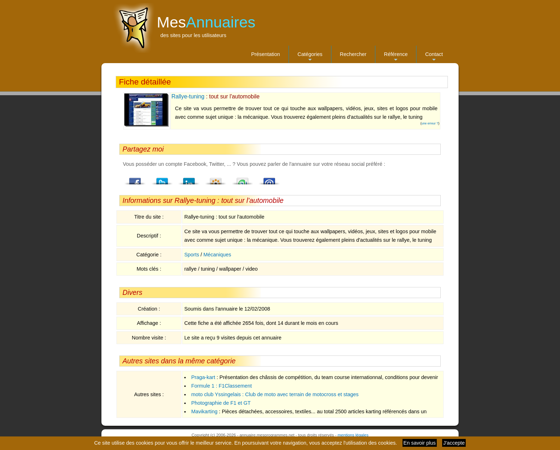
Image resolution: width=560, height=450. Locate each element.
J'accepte (454, 443)
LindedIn (188, 179)
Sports (191, 254)
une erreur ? (429, 123)
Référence (396, 57)
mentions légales (353, 435)
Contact (434, 57)
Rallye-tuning (187, 96)
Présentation (265, 54)
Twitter (162, 179)
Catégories (310, 57)
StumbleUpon (242, 179)
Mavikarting (204, 411)
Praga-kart (203, 377)
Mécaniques (217, 254)
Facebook (135, 179)
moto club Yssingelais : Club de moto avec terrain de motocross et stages (274, 394)
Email (269, 179)
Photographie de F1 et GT (220, 403)
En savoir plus (420, 443)
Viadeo (215, 179)
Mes (206, 22)
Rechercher (353, 54)
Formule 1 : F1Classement (221, 386)
